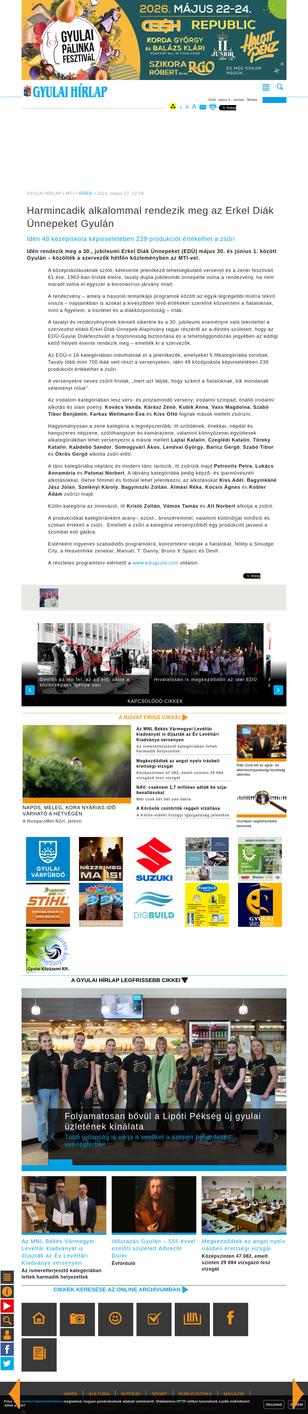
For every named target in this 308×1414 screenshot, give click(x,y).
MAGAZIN (233, 1394)
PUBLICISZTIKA (195, 1394)
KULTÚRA (99, 1394)
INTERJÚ (130, 1394)
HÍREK (86, 193)
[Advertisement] (154, 151)
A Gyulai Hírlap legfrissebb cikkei (125, 980)
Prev (56, 1139)
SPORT (159, 1394)
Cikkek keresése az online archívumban (117, 1289)
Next (279, 1139)
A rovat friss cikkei (150, 717)
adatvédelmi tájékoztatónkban (38, 1401)
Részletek (274, 1405)
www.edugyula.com (156, 563)
